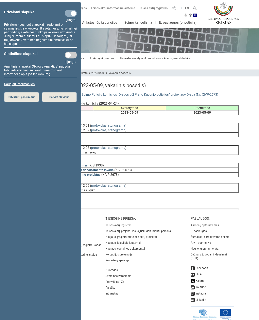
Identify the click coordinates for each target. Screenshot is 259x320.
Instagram (201, 286)
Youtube (200, 279)
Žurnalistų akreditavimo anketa (210, 229)
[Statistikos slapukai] (71, 55)
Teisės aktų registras (153, 8)
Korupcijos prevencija (118, 247)
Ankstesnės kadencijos (99, 22)
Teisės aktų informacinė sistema (113, 8)
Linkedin (200, 292)
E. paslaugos (199, 223)
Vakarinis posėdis (119, 73)
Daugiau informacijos (19, 84)
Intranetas (111, 286)
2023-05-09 (98, 73)
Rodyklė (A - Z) (114, 274)
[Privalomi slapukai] (71, 13)
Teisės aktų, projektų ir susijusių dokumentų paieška (138, 223)
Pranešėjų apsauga (117, 253)
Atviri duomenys (201, 235)
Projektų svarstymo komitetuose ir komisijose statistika (155, 58)
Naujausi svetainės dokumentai (125, 241)
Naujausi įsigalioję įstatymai (123, 235)
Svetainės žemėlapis (118, 268)
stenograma (116, 125)
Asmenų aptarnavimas (205, 217)
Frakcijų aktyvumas (102, 58)
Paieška (110, 280)
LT (181, 8)
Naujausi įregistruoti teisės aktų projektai (131, 229)
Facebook (201, 260)
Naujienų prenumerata (205, 241)
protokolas (99, 125)
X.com (199, 273)
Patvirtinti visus (59, 97)
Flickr (198, 267)
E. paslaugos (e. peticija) (177, 22)
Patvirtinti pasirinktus (21, 97)
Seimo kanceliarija (138, 22)
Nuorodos (111, 262)
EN (187, 8)
